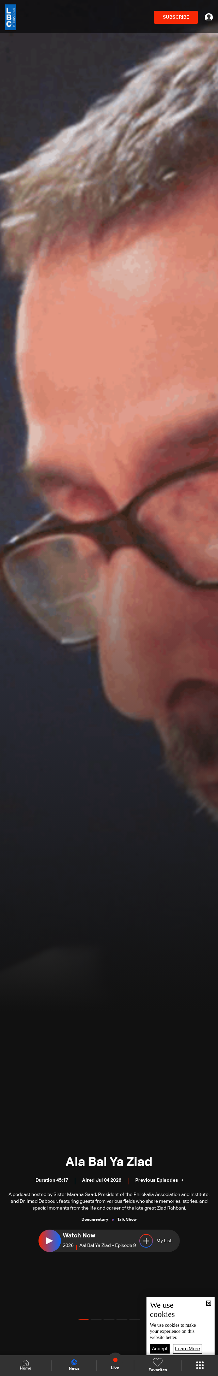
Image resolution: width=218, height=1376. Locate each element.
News (74, 1365)
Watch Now (79, 1236)
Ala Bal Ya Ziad (109, 1162)
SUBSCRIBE (176, 17)
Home (25, 1365)
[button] (83, 1319)
